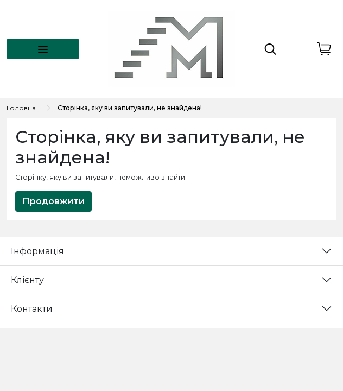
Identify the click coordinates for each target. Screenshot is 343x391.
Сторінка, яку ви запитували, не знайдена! (130, 108)
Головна (21, 108)
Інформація (37, 251)
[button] (43, 49)
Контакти (32, 309)
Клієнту (27, 280)
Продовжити (53, 201)
